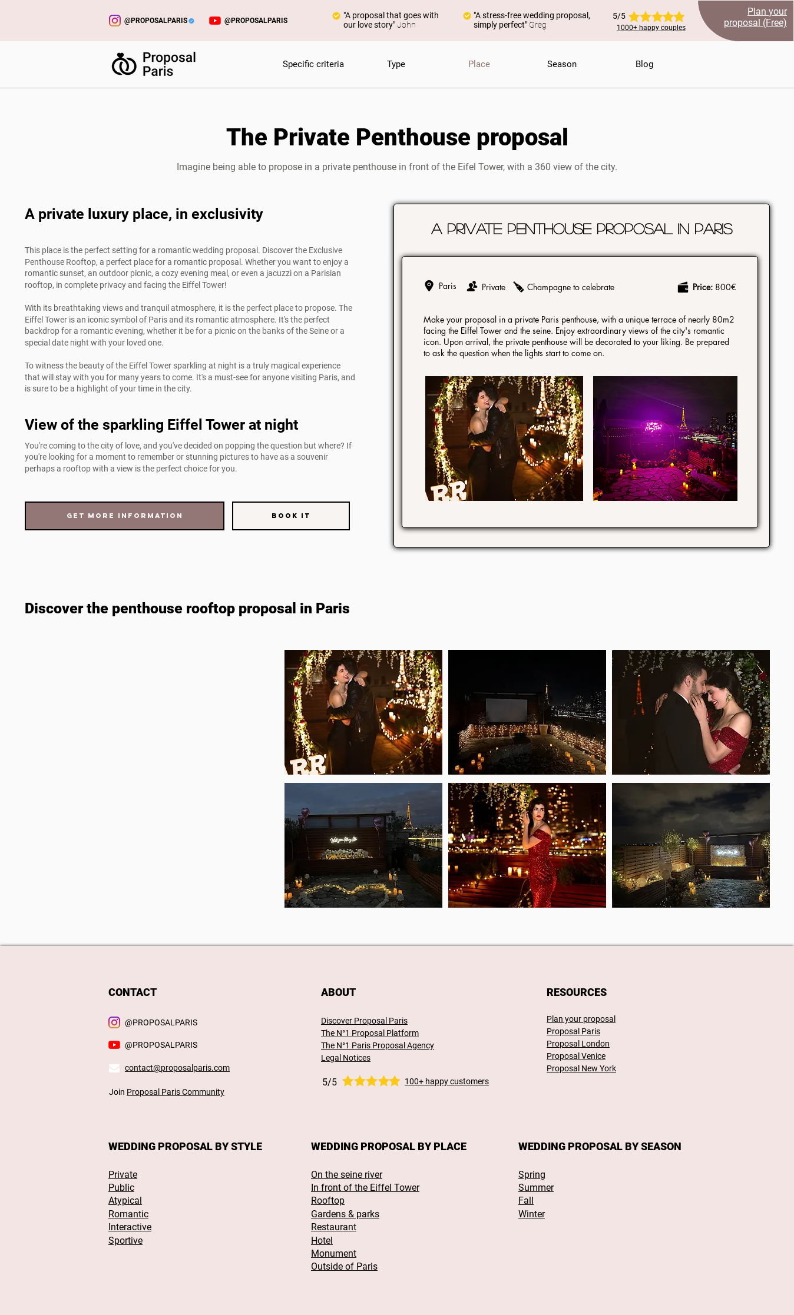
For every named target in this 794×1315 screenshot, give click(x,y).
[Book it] (291, 516)
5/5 (329, 1082)
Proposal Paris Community (175, 1092)
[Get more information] (124, 516)
